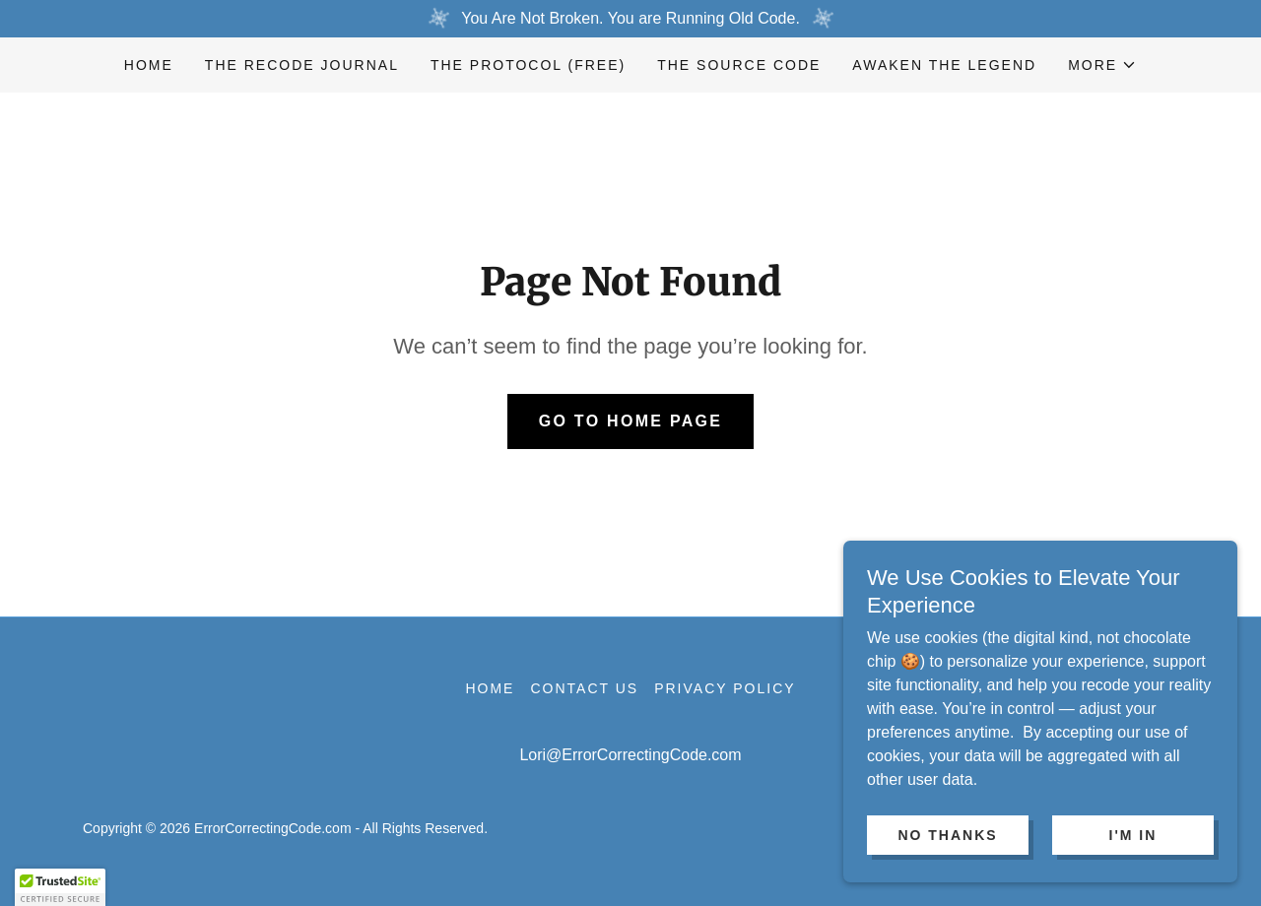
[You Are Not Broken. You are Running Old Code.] (630, 18)
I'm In (1133, 875)
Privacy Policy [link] (724, 688)
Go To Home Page (631, 421)
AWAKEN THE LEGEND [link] (944, 65)
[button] (1102, 65)
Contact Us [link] (584, 688)
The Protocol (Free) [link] (528, 65)
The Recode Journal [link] (302, 65)
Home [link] (148, 65)
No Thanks (947, 875)
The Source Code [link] (739, 65)
